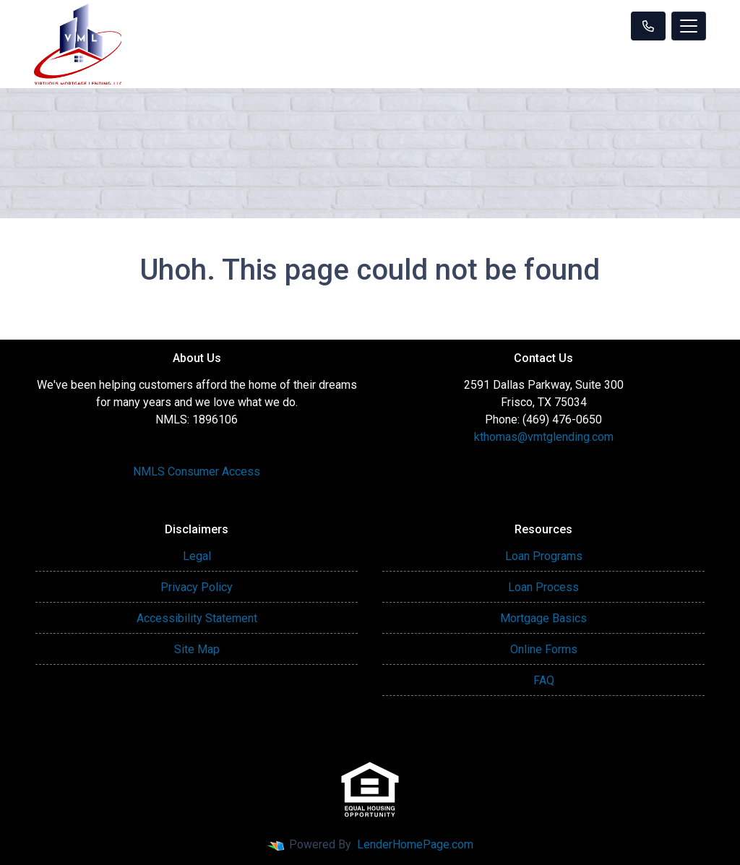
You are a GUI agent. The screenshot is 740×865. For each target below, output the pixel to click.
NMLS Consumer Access (196, 471)
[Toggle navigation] (688, 26)
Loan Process (543, 587)
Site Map (197, 649)
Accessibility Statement (197, 618)
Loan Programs (543, 556)
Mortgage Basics (543, 618)
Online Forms (543, 649)
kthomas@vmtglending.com (544, 437)
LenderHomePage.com (415, 844)
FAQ (543, 680)
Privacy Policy (196, 587)
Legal (197, 556)
